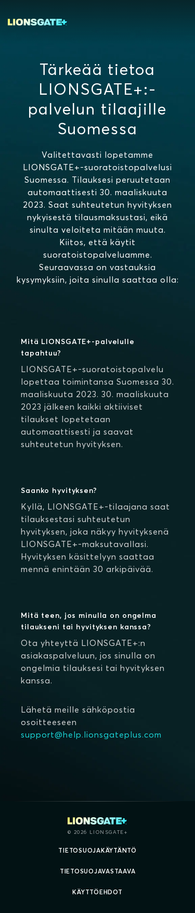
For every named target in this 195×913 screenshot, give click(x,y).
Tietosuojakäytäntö (97, 850)
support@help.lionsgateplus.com (91, 734)
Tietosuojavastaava (98, 871)
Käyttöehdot (97, 892)
